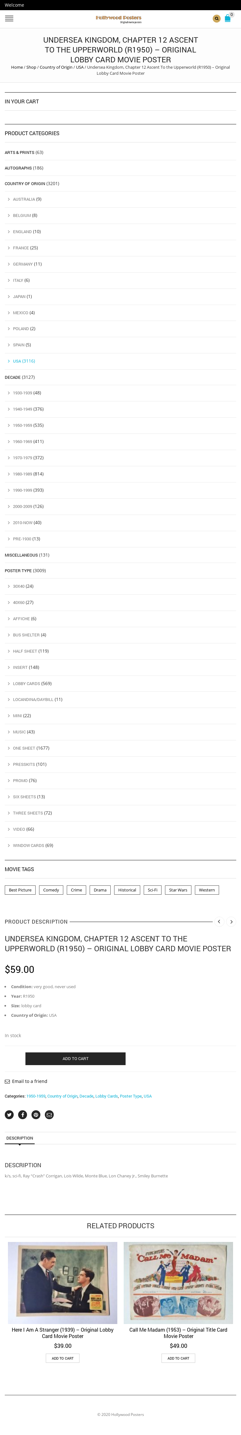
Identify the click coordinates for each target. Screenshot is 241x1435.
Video (19, 829)
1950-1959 (35, 1096)
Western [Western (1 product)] (207, 889)
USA (80, 67)
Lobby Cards (106, 1096)
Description (19, 1138)
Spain (18, 345)
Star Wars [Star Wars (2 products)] (178, 889)
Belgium (22, 215)
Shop (31, 67)
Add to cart (76, 1058)
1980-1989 (22, 474)
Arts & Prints (19, 152)
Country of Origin (56, 67)
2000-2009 (22, 506)
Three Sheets (28, 813)
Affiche (21, 618)
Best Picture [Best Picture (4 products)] (20, 889)
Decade (86, 1096)
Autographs (18, 167)
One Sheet (24, 748)
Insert (20, 667)
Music (19, 732)
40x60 (18, 602)
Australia (24, 199)
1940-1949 (22, 409)
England (22, 231)
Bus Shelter (26, 634)
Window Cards (28, 845)
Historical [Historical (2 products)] (127, 889)
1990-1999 (22, 490)
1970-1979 (22, 458)
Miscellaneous (21, 555)
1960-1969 (22, 441)
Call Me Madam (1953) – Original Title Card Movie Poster (178, 1332)
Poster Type (131, 1096)
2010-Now (22, 522)
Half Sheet (25, 651)
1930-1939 (22, 393)
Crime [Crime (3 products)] (76, 889)
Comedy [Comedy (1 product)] (51, 889)
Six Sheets (24, 797)
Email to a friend (29, 1081)
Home (17, 67)
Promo (20, 780)
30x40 (18, 586)
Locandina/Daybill (33, 699)
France (21, 247)
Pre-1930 (22, 538)
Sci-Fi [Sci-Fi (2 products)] (152, 889)
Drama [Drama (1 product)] (100, 889)
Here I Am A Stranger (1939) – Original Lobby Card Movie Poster (63, 1332)
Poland (21, 328)
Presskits (24, 764)
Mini (17, 715)
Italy (18, 280)
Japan (19, 296)
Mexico (20, 312)
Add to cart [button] (62, 1357)
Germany (23, 264)
